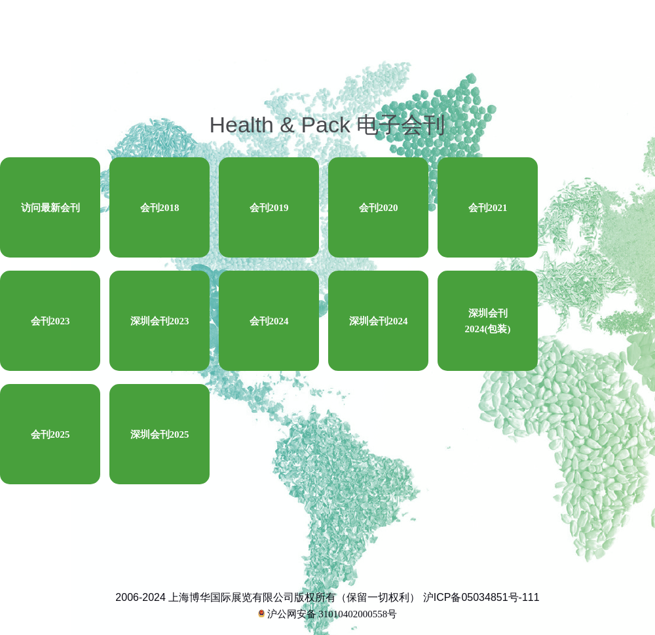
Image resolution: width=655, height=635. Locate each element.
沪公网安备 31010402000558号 (328, 614)
